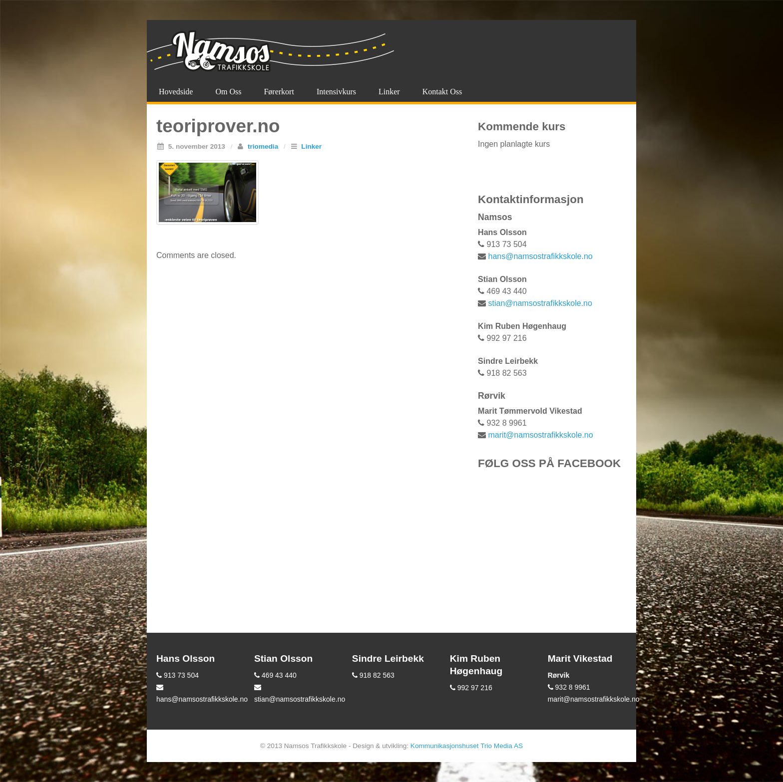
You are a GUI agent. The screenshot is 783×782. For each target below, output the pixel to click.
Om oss (228, 91)
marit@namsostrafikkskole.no (540, 435)
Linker (389, 91)
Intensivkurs (336, 91)
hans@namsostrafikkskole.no (540, 256)
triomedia (263, 146)
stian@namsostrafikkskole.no (540, 303)
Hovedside (176, 91)
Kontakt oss (442, 91)
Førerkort (279, 91)
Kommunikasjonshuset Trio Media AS (466, 746)
